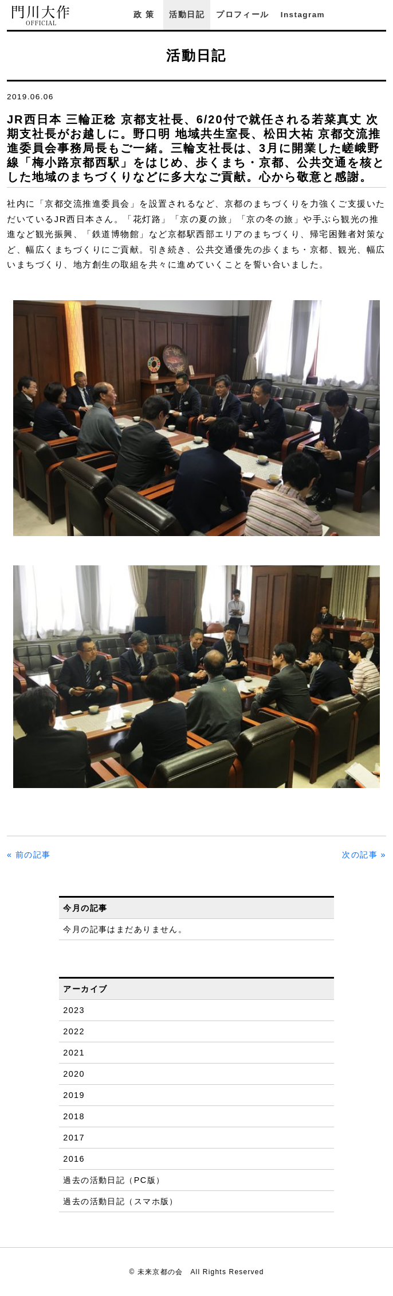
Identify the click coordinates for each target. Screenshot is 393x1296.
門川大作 (41, 15)
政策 (145, 14)
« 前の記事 (29, 854)
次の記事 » (364, 854)
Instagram (303, 14)
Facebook (348, 14)
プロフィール (242, 14)
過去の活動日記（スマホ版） (120, 1201)
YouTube (380, 14)
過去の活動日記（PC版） (113, 1180)
